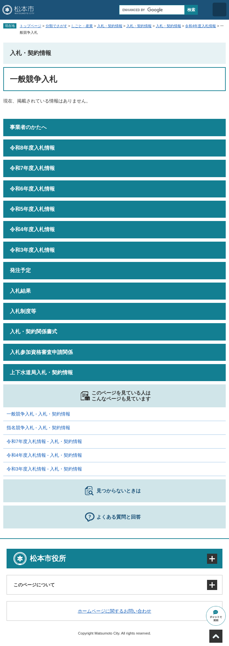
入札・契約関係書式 (33, 331)
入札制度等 (23, 311)
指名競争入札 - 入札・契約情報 (38, 427)
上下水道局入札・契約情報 (41, 372)
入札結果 (20, 291)
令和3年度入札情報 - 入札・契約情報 (44, 468)
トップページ (30, 26)
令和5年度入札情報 (32, 209)
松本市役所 (48, 558)
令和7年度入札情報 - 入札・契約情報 (44, 441)
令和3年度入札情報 (32, 250)
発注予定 (20, 270)
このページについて (34, 584)
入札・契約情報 (109, 26)
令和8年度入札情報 (32, 148)
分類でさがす (56, 26)
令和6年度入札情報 (32, 189)
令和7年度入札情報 (32, 168)
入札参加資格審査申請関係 (41, 352)
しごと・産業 (82, 26)
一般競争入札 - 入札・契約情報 (38, 413)
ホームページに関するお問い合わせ (114, 611)
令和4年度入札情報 (200, 26)
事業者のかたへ (28, 127)
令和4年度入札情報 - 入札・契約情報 (44, 455)
